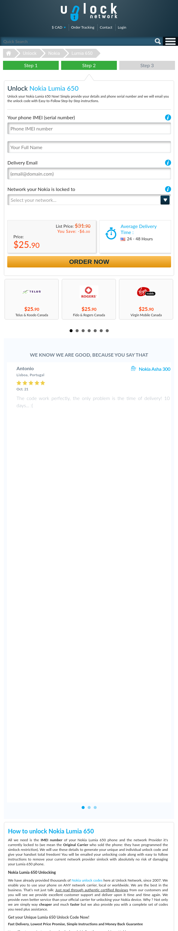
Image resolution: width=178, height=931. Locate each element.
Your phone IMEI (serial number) (41, 117)
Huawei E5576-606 (93, 874)
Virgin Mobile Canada (146, 315)
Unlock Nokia (13, 896)
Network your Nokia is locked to (41, 189)
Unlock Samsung (15, 874)
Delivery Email (22, 162)
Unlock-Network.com (89, 837)
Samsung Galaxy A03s (95, 865)
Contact (106, 27)
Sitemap (136, 882)
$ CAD (57, 27)
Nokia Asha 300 (154, 369)
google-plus (170, 923)
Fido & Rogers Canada (89, 315)
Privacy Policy (140, 878)
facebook (146, 923)
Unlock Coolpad (14, 887)
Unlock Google (13, 901)
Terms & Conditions (144, 873)
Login (122, 27)
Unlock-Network (89, 12)
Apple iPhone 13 (91, 869)
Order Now (89, 261)
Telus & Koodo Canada (31, 315)
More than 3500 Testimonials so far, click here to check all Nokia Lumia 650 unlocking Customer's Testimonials (86, 790)
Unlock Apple (12, 878)
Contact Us (138, 869)
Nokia (54, 53)
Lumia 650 (82, 53)
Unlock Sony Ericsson (18, 892)
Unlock (30, 53)
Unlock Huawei (14, 869)
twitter (158, 923)
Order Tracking (82, 27)
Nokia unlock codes (87, 637)
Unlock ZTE (11, 883)
